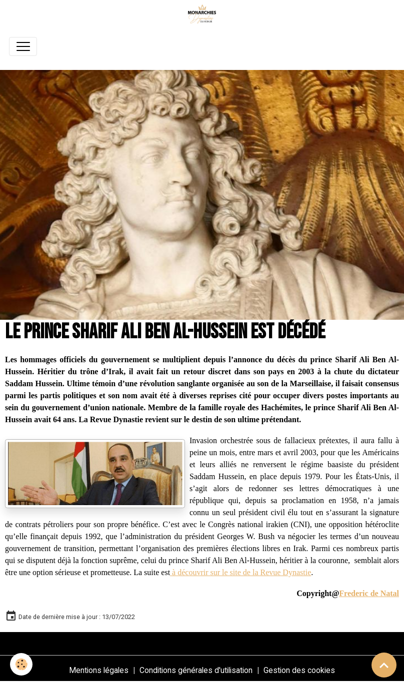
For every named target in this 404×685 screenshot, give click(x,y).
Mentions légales (98, 670)
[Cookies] (21, 664)
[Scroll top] (384, 665)
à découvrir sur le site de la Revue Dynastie (240, 572)
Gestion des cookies (299, 670)
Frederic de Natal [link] (369, 593)
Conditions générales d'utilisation (196, 670)
